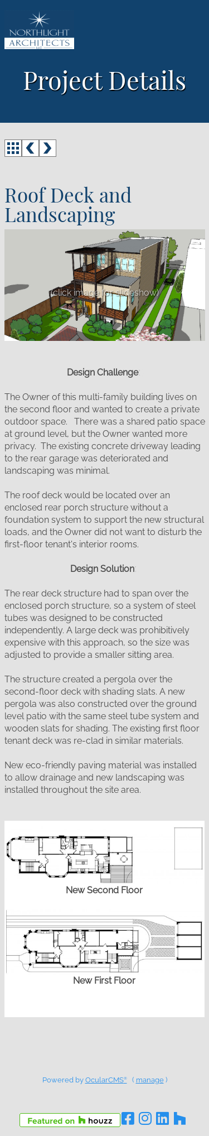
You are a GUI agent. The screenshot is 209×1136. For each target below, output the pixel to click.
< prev (30, 148)
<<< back (13, 148)
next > (47, 148)
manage (150, 1080)
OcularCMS (106, 1080)
